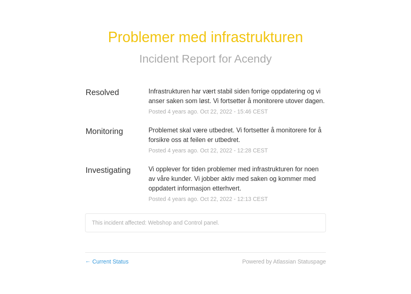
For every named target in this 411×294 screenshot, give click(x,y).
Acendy (253, 59)
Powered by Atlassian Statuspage (284, 261)
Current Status (106, 261)
